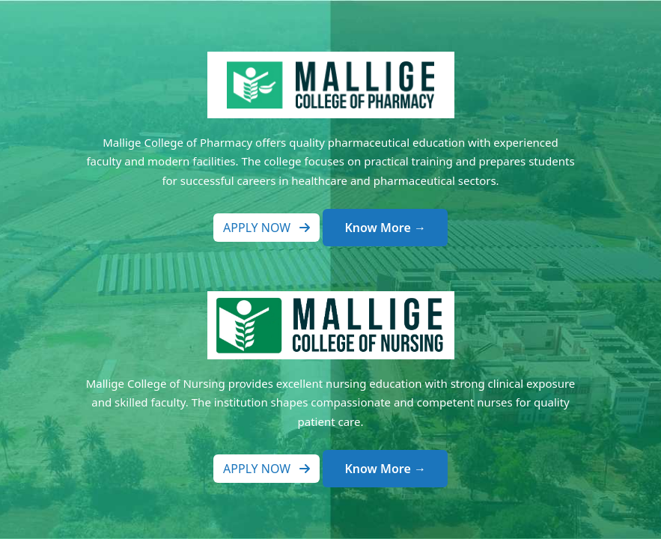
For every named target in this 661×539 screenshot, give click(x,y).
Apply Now (266, 227)
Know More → (384, 227)
